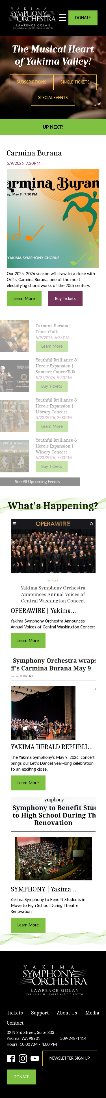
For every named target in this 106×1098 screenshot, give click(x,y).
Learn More (24, 298)
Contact (15, 1023)
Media (92, 1013)
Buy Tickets (65, 298)
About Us (67, 1013)
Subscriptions (31, 82)
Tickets (15, 1013)
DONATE (83, 17)
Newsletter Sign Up (69, 1058)
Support (40, 1013)
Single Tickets (75, 82)
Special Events (53, 97)
